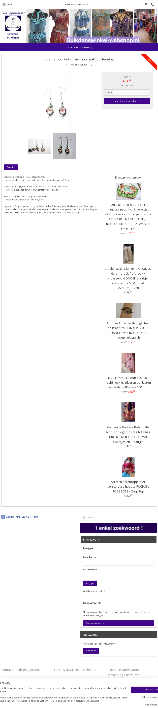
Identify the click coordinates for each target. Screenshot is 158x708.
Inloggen (90, 583)
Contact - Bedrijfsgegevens (20, 670)
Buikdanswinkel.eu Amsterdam (19, 517)
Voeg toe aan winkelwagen (127, 101)
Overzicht (11, 167)
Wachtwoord (90, 569)
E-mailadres (89, 557)
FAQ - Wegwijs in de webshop (75, 670)
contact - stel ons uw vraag (79, 47)
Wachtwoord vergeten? (94, 591)
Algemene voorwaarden (124, 670)
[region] (57, 696)
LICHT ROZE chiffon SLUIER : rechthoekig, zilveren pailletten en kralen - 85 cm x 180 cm (128, 382)
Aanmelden (91, 650)
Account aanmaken (95, 623)
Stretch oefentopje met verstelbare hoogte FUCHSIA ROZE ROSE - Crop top (128, 486)
